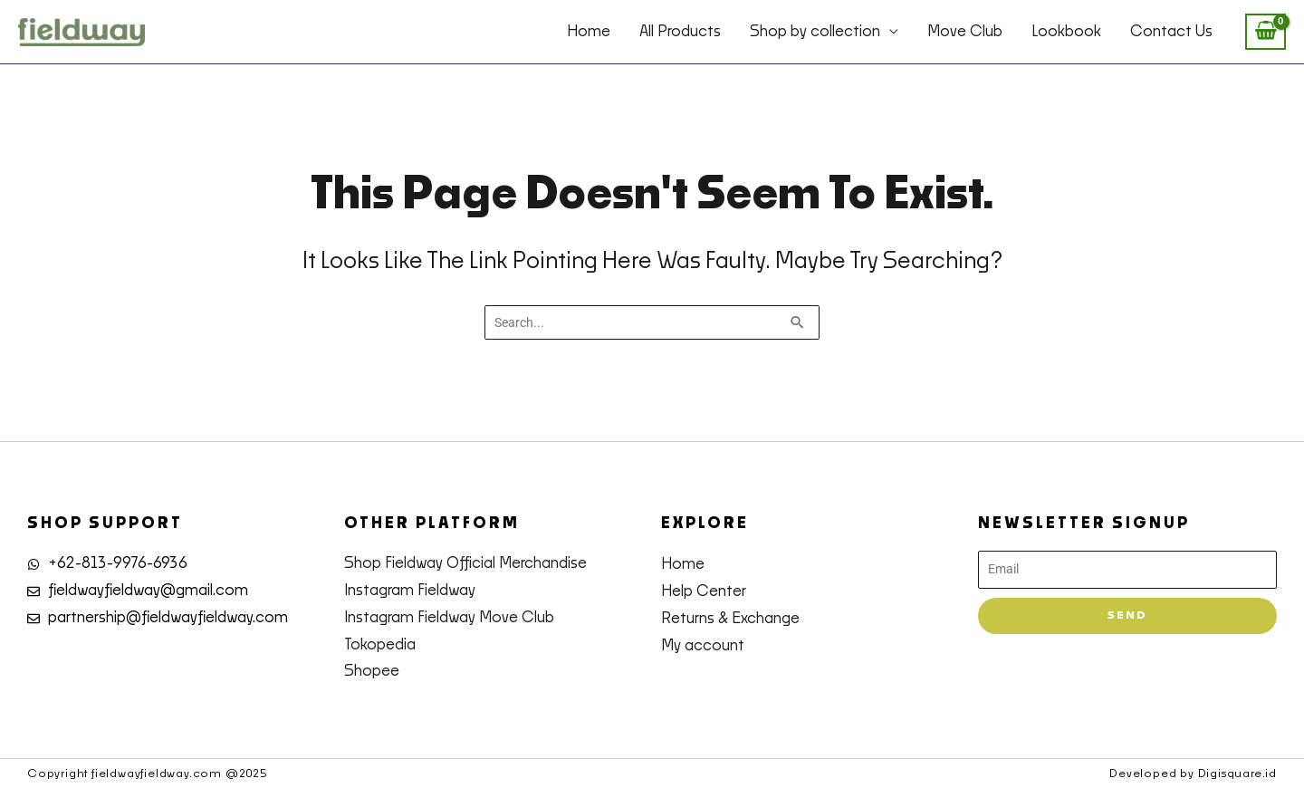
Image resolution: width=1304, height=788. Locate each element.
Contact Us (1171, 31)
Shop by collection (815, 31)
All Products (680, 31)
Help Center (703, 591)
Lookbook (1066, 31)
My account (702, 646)
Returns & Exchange (730, 618)
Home (588, 31)
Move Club (964, 31)
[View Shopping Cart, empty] (1265, 32)
